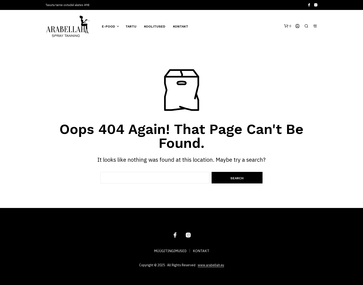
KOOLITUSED (154, 26)
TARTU (130, 26)
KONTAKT (180, 26)
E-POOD (108, 26)
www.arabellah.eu (211, 265)
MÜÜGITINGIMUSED (170, 251)
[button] (287, 26)
